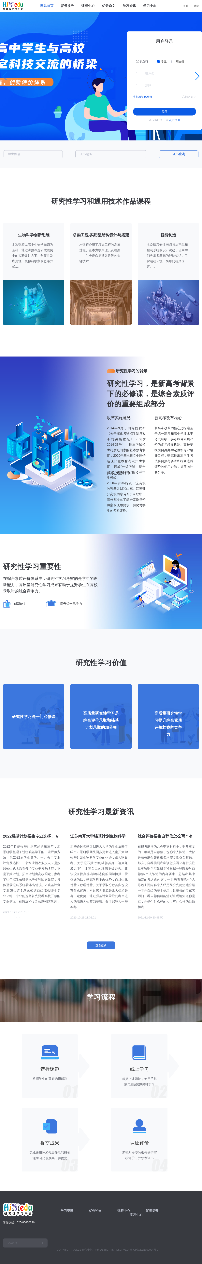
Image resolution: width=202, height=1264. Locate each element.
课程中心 (88, 5)
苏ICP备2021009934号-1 (144, 1249)
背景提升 (67, 5)
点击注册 (174, 120)
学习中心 (150, 5)
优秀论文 (108, 5)
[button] (197, 76)
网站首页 (47, 5)
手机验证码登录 (142, 96)
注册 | (188, 5)
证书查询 (178, 154)
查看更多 (101, 945)
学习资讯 (129, 5)
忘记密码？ (189, 96)
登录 (196, 5)
